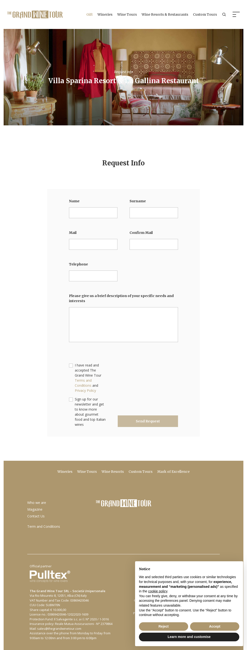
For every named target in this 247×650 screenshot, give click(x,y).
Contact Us (36, 516)
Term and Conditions (43, 526)
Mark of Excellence (173, 471)
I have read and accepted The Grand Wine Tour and (88, 378)
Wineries (104, 14)
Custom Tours (205, 14)
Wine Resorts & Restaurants (165, 14)
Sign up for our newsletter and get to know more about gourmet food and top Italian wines (90, 412)
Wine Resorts (113, 471)
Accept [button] (214, 626)
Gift (89, 14)
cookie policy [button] (157, 591)
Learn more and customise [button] (189, 637)
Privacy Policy (85, 390)
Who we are (36, 502)
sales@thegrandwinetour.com (59, 628)
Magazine (34, 509)
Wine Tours (127, 14)
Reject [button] (163, 626)
